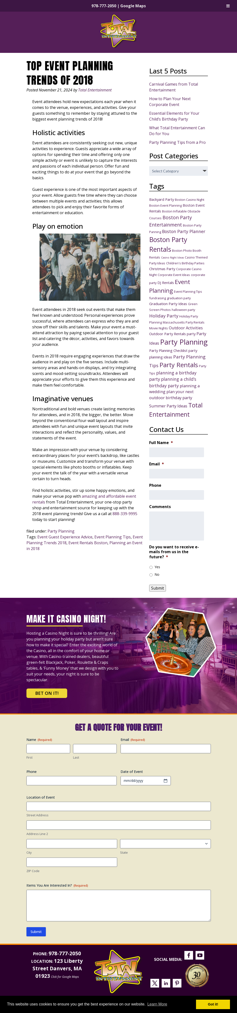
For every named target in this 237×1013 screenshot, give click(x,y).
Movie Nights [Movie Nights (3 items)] (158, 328)
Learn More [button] (157, 1004)
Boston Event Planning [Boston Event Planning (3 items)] (165, 205)
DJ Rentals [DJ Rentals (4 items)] (165, 282)
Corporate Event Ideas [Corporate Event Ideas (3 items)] (174, 275)
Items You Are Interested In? (57, 885)
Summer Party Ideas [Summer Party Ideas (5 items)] (168, 406)
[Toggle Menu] (228, 6)
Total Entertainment (95, 90)
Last (76, 757)
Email (156, 464)
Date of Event (132, 771)
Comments (160, 506)
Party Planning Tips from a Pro (177, 142)
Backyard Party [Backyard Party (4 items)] (161, 199)
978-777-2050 (103, 5)
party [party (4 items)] (191, 333)
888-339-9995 (125, 513)
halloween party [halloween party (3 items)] (183, 310)
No (157, 574)
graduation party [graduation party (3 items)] (179, 298)
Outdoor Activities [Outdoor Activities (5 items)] (186, 328)
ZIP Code (33, 871)
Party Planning (61, 531)
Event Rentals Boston (87, 542)
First (29, 757)
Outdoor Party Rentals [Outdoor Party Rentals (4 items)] (167, 333)
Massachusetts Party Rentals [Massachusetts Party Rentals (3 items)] (183, 322)
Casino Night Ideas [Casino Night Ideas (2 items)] (172, 257)
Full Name (161, 442)
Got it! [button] (213, 1004)
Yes (157, 567)
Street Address (37, 815)
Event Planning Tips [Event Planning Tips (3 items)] (188, 291)
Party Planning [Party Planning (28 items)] (184, 342)
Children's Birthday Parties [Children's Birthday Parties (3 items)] (185, 263)
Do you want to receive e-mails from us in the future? (174, 551)
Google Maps (133, 5)
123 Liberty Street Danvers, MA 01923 (58, 968)
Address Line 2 (37, 834)
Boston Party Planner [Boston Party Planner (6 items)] (183, 231)
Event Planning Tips (112, 537)
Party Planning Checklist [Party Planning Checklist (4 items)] (168, 350)
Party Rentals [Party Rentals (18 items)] (178, 364)
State (124, 852)
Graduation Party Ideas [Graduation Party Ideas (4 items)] (168, 303)
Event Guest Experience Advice (64, 537)
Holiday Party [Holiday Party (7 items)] (163, 316)
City (29, 852)
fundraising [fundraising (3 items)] (157, 298)
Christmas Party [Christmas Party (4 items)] (162, 268)
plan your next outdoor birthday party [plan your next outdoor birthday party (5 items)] (171, 394)
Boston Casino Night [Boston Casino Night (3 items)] (189, 199)
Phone (155, 485)
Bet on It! (46, 693)
